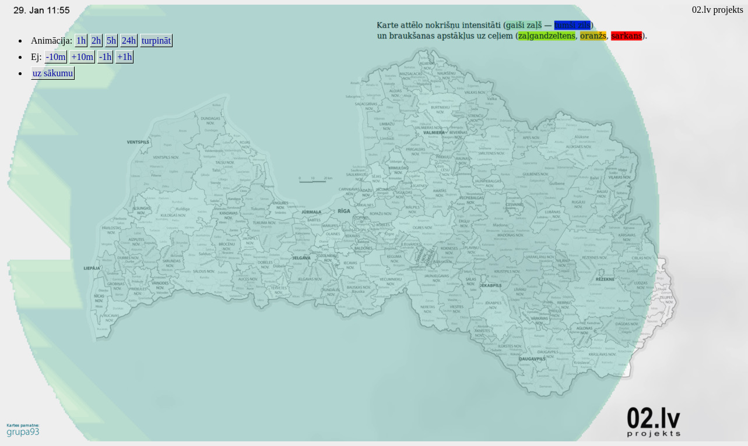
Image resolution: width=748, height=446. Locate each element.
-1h (105, 57)
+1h (124, 57)
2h (96, 40)
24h (129, 40)
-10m (56, 57)
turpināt (156, 40)
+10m (82, 57)
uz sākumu (53, 73)
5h (111, 40)
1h (81, 40)
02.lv (701, 10)
